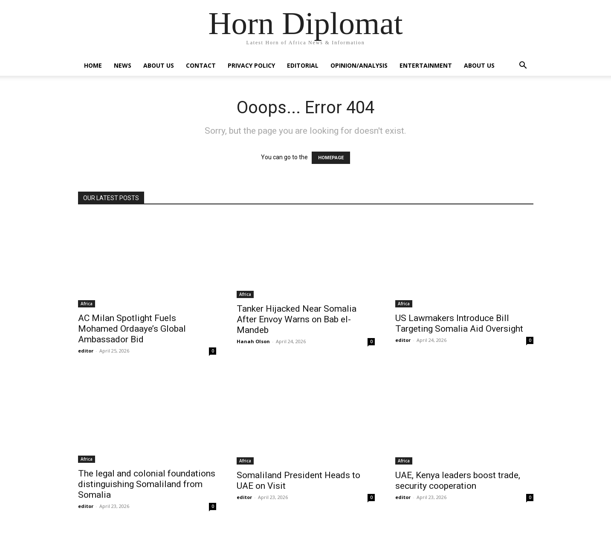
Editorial (303, 65)
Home (93, 65)
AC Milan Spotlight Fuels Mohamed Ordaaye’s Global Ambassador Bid (132, 328)
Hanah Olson (253, 341)
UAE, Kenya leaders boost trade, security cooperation (457, 480)
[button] (523, 66)
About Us (158, 65)
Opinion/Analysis (359, 65)
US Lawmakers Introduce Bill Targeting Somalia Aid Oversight (459, 323)
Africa (87, 304)
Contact (201, 65)
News (122, 65)
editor (85, 350)
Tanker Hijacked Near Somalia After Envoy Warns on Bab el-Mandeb (296, 319)
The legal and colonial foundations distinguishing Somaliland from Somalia (146, 484)
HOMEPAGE (331, 158)
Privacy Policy (251, 65)
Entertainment (426, 65)
